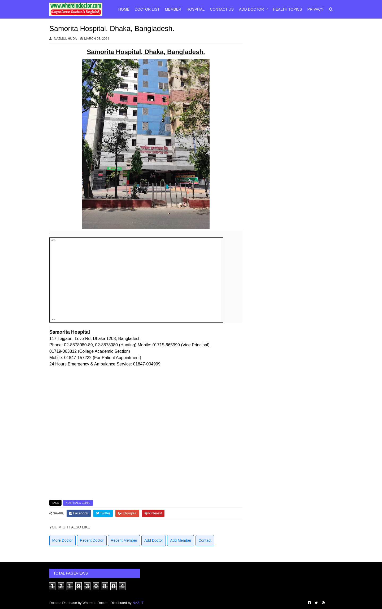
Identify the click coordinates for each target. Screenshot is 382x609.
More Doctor (62, 540)
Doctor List (147, 9)
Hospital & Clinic (78, 502)
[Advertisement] (136, 280)
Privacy (315, 9)
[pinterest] (153, 513)
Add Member (180, 540)
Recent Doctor (91, 540)
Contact (204, 540)
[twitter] (103, 513)
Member (173, 9)
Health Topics (287, 9)
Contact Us (222, 9)
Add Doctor (251, 9)
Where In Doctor (95, 603)
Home (123, 9)
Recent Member (124, 540)
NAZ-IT (138, 603)
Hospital (195, 9)
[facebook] (79, 513)
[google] (127, 513)
